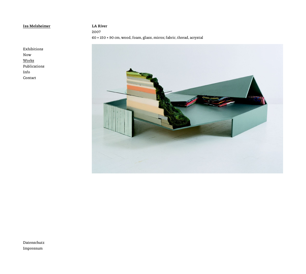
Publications (33, 66)
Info (26, 71)
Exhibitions (33, 48)
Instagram (25, 233)
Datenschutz (33, 242)
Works (28, 60)
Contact (29, 77)
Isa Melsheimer (36, 26)
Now (27, 54)
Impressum (33, 248)
